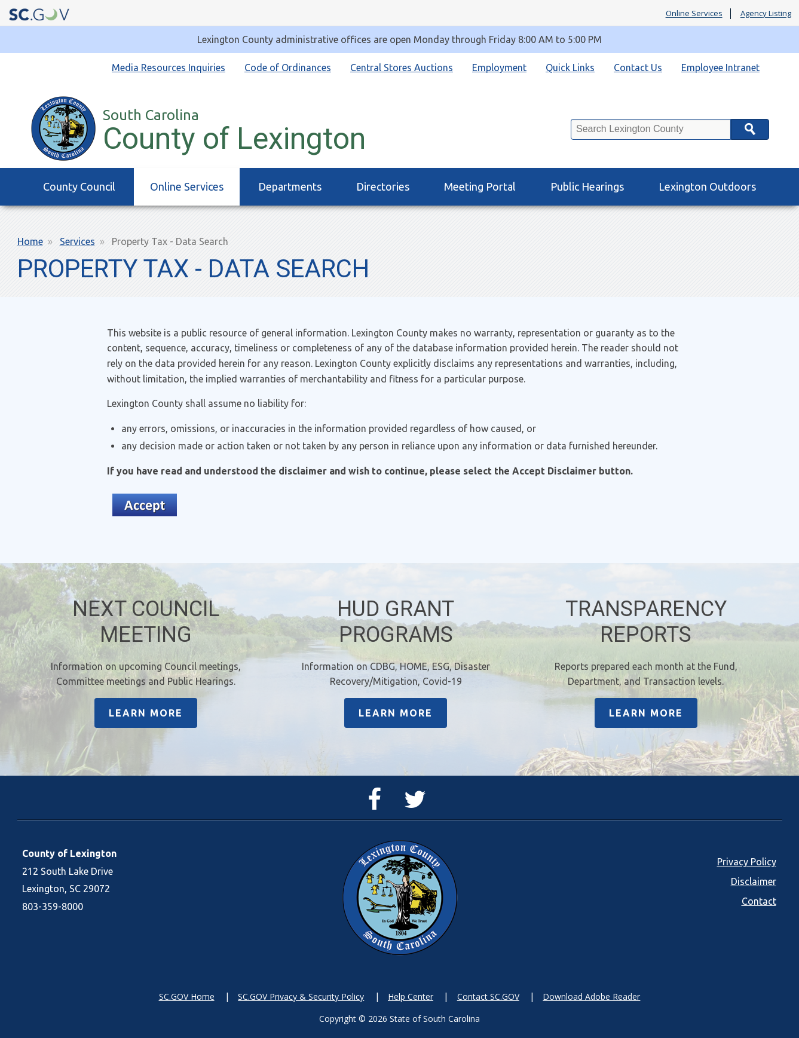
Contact (759, 901)
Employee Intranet (720, 67)
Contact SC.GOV (488, 996)
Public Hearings (587, 186)
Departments (290, 186)
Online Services (694, 13)
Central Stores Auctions (401, 67)
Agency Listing (765, 13)
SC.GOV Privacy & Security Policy (301, 996)
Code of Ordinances (287, 67)
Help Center (410, 996)
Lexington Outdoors (707, 186)
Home (30, 241)
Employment (499, 67)
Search (750, 129)
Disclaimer (753, 881)
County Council (79, 186)
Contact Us (638, 67)
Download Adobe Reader (591, 996)
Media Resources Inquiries (168, 67)
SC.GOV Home (187, 996)
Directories (382, 186)
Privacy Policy (746, 861)
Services (77, 241)
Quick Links (570, 67)
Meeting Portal (480, 186)
